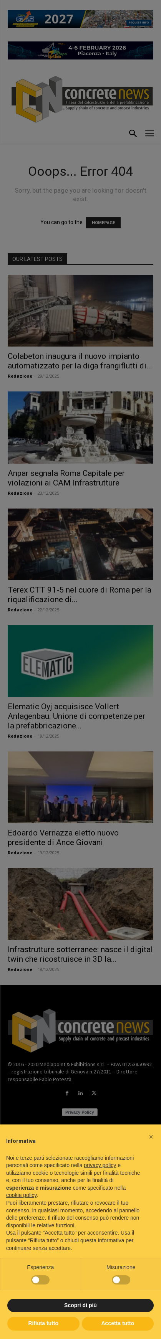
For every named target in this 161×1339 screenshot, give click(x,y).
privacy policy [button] (100, 1165)
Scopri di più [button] (80, 1305)
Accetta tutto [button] (117, 1323)
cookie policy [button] (21, 1195)
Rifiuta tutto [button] (43, 1323)
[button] (151, 1137)
